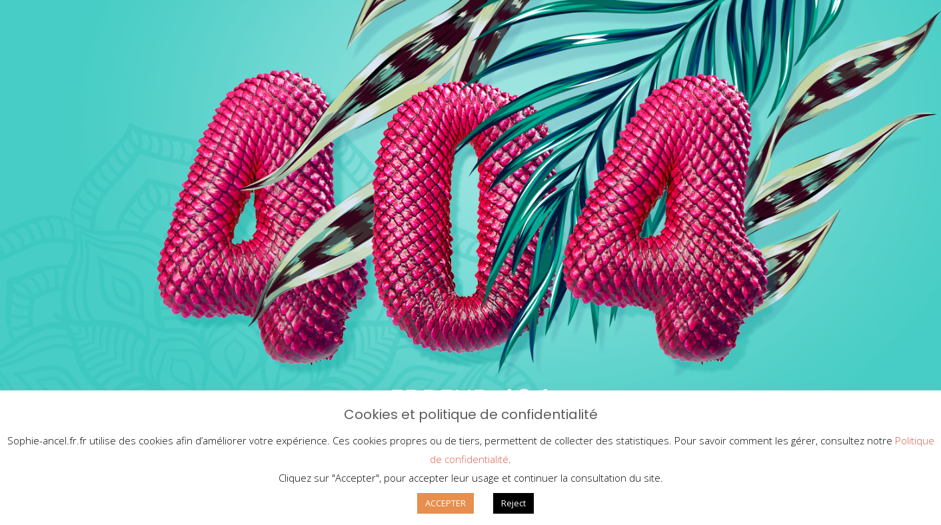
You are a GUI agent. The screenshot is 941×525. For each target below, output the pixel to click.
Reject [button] (513, 503)
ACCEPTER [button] (445, 503)
